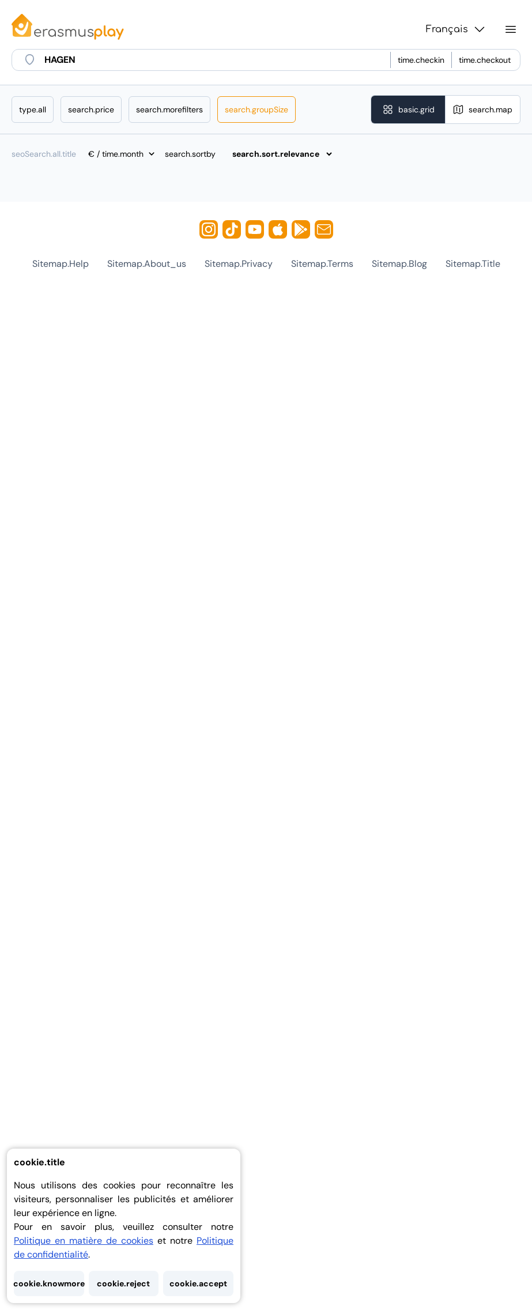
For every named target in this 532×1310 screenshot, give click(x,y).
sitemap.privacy (239, 264)
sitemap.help (60, 264)
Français (456, 29)
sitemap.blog (399, 264)
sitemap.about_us (146, 264)
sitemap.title (473, 264)
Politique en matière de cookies (83, 1241)
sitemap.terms (322, 264)
